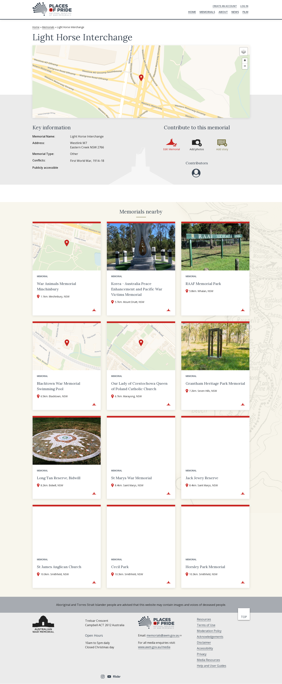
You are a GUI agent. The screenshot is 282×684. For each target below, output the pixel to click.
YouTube (109, 676)
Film (245, 12)
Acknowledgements (210, 637)
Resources (204, 619)
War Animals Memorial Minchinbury (56, 286)
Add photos (197, 149)
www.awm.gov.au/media (154, 647)
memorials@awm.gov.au (164, 635)
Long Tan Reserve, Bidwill (58, 478)
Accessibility (205, 648)
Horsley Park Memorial (205, 566)
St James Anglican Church (59, 566)
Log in (244, 6)
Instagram (103, 676)
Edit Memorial (171, 149)
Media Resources (208, 660)
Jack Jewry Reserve (202, 478)
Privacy (201, 654)
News (235, 12)
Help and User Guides (211, 666)
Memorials (207, 12)
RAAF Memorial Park (203, 283)
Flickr (117, 676)
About (223, 12)
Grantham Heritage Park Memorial (215, 383)
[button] (141, 78)
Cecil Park (120, 566)
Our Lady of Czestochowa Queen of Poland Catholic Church (139, 386)
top (244, 617)
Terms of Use (206, 625)
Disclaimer (204, 642)
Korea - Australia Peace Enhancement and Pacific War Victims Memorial (136, 289)
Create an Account (225, 6)
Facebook (90, 676)
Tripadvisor (96, 676)
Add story (222, 149)
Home (192, 12)
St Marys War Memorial (131, 478)
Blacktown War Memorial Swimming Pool (58, 386)
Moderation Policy (209, 631)
